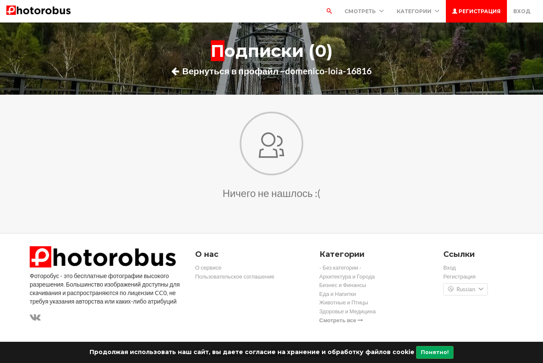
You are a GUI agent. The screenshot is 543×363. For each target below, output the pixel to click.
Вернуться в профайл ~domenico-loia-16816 (271, 71)
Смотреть (364, 11)
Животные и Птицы (343, 302)
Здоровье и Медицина (347, 311)
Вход (521, 11)
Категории (418, 11)
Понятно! (435, 352)
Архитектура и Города (347, 276)
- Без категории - (340, 268)
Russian (465, 289)
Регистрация (476, 11)
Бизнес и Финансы (343, 285)
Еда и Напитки (337, 294)
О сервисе (208, 268)
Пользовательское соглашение (234, 276)
